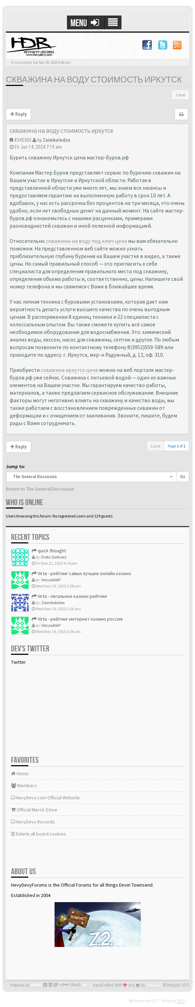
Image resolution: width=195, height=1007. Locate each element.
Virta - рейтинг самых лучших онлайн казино (81, 573)
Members (24, 785)
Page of (176, 445)
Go (182, 476)
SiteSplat (154, 985)
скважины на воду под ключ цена (86, 241)
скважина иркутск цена (69, 370)
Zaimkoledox (56, 140)
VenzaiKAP (50, 579)
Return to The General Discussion (40, 489)
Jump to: (15, 466)
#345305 (22, 140)
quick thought (49, 550)
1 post (180, 94)
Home (20, 773)
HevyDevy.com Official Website (45, 797)
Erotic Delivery (54, 557)
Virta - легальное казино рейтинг (69, 596)
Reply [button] (18, 114)
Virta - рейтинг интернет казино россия (77, 619)
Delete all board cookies (38, 834)
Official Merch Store (34, 810)
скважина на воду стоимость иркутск (94, 80)
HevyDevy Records (33, 822)
